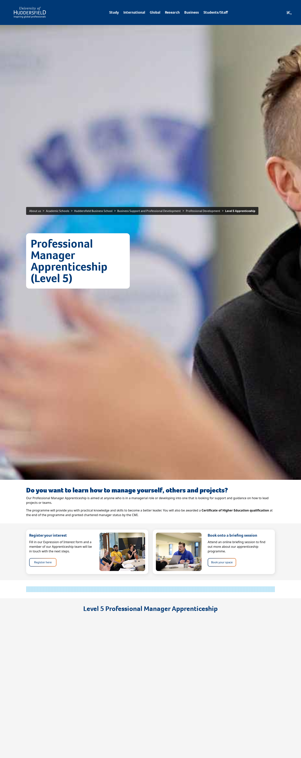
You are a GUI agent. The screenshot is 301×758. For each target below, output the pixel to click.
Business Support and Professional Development (149, 211)
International (134, 12)
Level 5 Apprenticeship (240, 211)
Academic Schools (57, 211)
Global (155, 12)
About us (35, 211)
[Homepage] (29, 12)
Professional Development (203, 211)
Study (114, 12)
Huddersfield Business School (93, 211)
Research (172, 12)
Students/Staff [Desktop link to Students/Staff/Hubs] (215, 12)
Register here (43, 562)
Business (191, 12)
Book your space (222, 562)
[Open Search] (289, 12)
